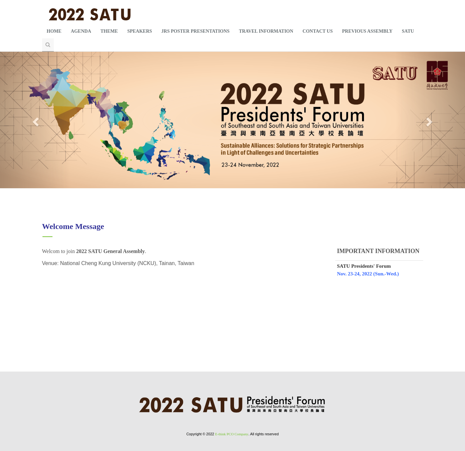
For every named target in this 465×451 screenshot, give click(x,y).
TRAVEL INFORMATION (266, 31)
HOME (54, 31)
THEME (109, 31)
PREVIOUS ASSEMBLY (367, 31)
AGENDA (81, 31)
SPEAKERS (139, 31)
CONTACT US (318, 31)
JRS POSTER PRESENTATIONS (195, 31)
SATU (408, 31)
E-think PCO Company (231, 434)
